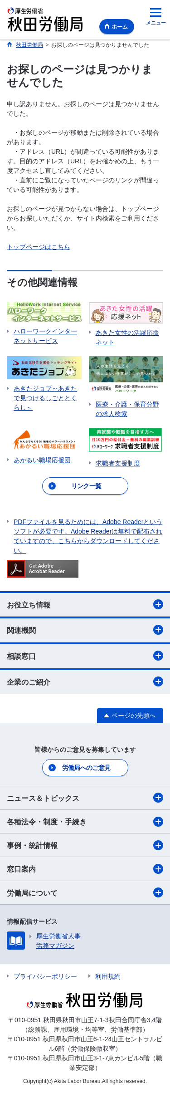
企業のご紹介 (85, 681)
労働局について (85, 892)
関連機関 (85, 630)
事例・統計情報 (85, 845)
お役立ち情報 (85, 604)
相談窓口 (85, 656)
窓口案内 (85, 869)
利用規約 (108, 976)
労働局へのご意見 (86, 767)
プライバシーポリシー (45, 976)
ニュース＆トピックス (85, 798)
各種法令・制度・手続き (85, 822)
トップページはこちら (38, 246)
